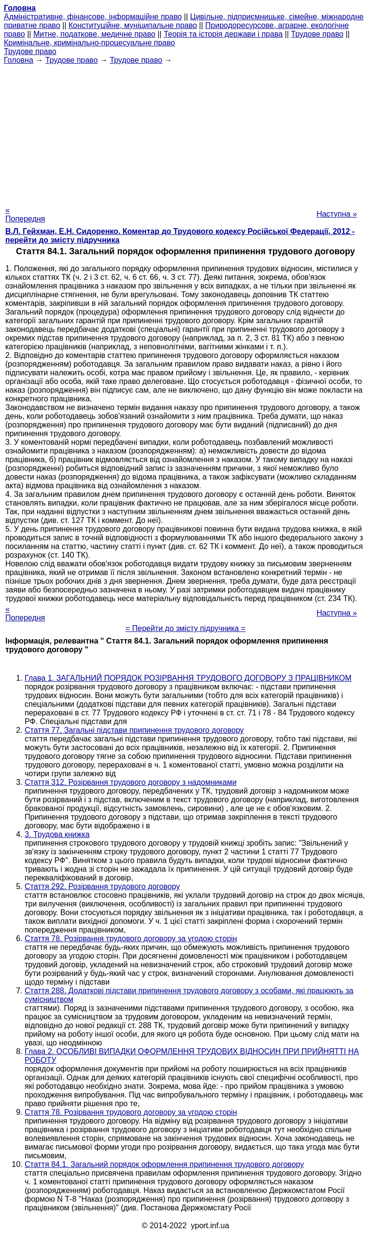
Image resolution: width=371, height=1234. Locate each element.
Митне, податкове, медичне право (94, 34)
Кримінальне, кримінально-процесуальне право (89, 43)
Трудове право (317, 34)
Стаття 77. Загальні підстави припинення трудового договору (134, 730)
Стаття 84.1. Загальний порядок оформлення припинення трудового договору (164, 1164)
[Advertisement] (185, 132)
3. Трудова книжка (57, 834)
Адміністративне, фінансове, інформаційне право (93, 17)
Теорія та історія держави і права (223, 34)
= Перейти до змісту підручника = (186, 628)
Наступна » (336, 214)
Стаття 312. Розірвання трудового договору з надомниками (131, 782)
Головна (18, 60)
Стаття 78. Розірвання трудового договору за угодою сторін (131, 938)
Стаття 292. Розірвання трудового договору (102, 886)
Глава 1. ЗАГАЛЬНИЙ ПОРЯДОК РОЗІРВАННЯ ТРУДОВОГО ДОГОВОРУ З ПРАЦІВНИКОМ (188, 678)
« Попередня (25, 214)
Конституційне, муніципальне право (133, 25)
